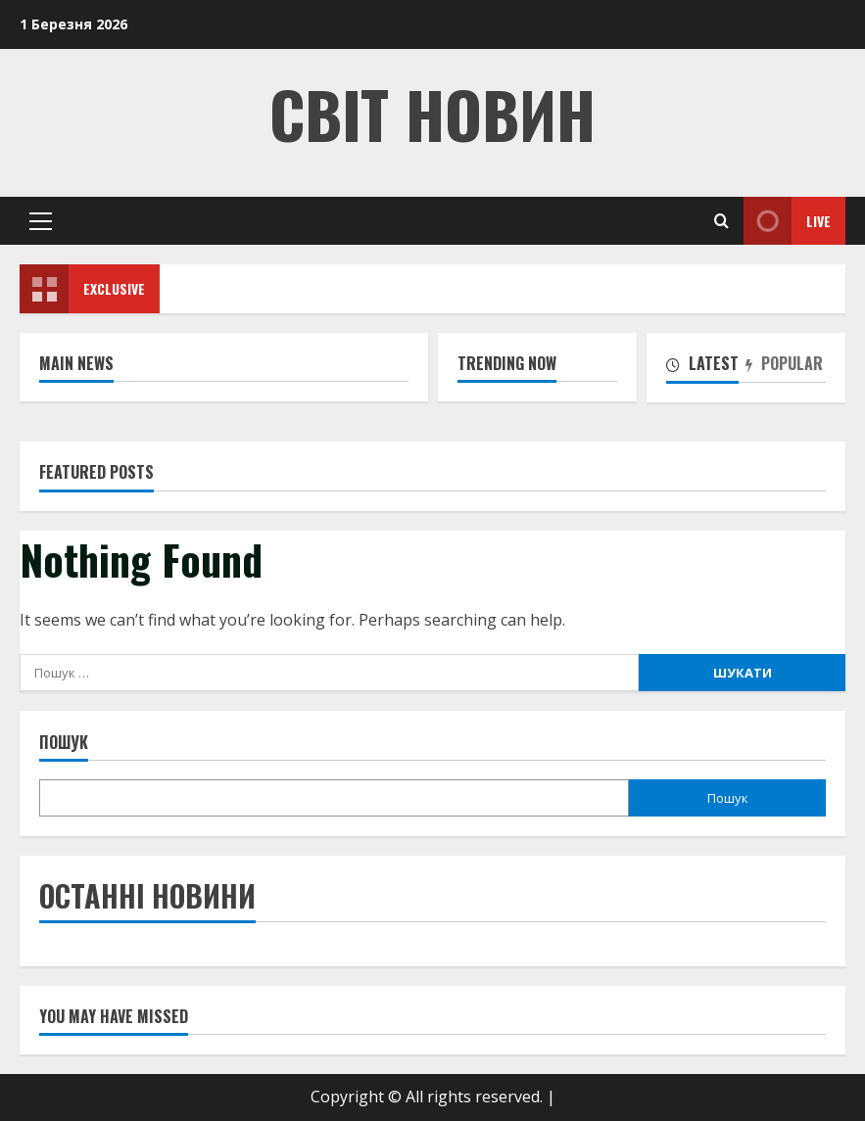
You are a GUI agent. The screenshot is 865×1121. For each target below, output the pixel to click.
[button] (41, 221)
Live (787, 221)
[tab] (706, 367)
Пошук (63, 742)
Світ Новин (432, 113)
